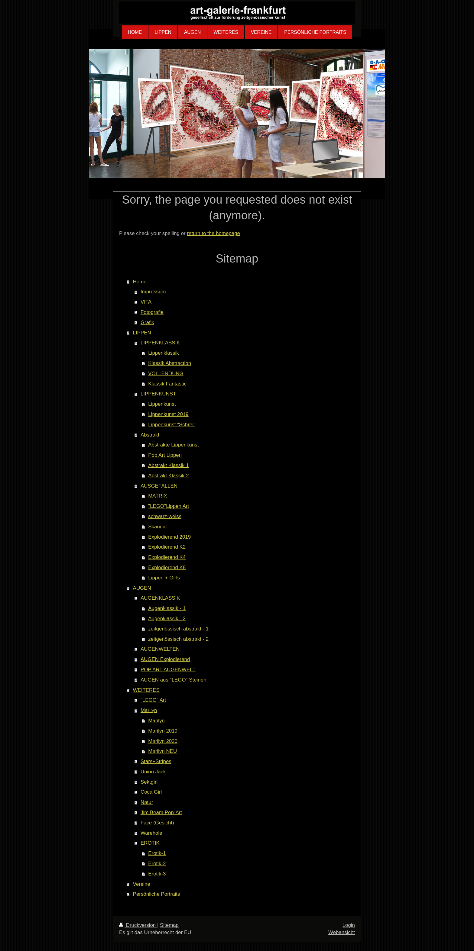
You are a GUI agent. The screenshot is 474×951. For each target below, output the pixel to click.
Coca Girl (151, 792)
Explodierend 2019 (169, 537)
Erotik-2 (157, 863)
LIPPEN (142, 333)
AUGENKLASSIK (160, 598)
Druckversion (138, 925)
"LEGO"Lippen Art (168, 506)
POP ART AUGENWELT (168, 669)
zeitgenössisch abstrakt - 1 (178, 629)
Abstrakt (150, 435)
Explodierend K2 (167, 547)
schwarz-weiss (164, 516)
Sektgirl (149, 782)
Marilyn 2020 (162, 741)
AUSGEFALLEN (159, 486)
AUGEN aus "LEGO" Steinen (173, 680)
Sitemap (169, 925)
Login (349, 925)
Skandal (157, 527)
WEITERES (146, 690)
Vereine (141, 884)
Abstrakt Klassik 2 (168, 476)
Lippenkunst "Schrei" (171, 424)
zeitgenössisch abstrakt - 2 (178, 639)
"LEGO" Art (153, 700)
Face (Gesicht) (157, 823)
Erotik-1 (157, 853)
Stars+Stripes (156, 761)
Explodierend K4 (167, 557)
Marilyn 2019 (162, 731)
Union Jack (153, 772)
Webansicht (341, 932)
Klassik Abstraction (169, 363)
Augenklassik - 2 (167, 618)
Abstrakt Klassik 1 (168, 465)
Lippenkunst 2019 (168, 414)
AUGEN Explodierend (165, 659)
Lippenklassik (163, 353)
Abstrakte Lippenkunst (173, 445)
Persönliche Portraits (156, 894)
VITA (146, 302)
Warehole (151, 833)
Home (140, 282)
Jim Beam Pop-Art (161, 812)
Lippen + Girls (164, 578)
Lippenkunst (162, 404)
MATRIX (157, 496)
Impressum (153, 292)
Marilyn (149, 710)
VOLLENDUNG (165, 373)
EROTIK (150, 843)
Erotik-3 (157, 874)
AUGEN (142, 588)
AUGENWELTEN (160, 649)
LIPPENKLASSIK (160, 343)
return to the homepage (213, 233)
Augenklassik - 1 (167, 608)
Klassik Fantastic (167, 384)
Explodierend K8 (167, 567)
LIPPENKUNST (158, 394)
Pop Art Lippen (165, 455)
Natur (147, 802)
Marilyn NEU (162, 751)
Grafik (147, 322)
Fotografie (152, 312)
